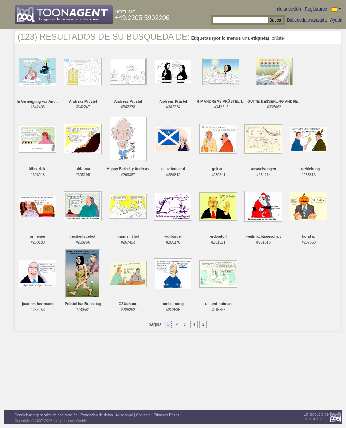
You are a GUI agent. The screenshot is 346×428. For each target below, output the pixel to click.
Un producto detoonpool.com (316, 416)
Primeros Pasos (167, 415)
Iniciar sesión (288, 9)
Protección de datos (96, 415)
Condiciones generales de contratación (46, 415)
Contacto (143, 415)
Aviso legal (124, 415)
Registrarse (315, 9)
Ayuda (336, 20)
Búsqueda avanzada (307, 20)
